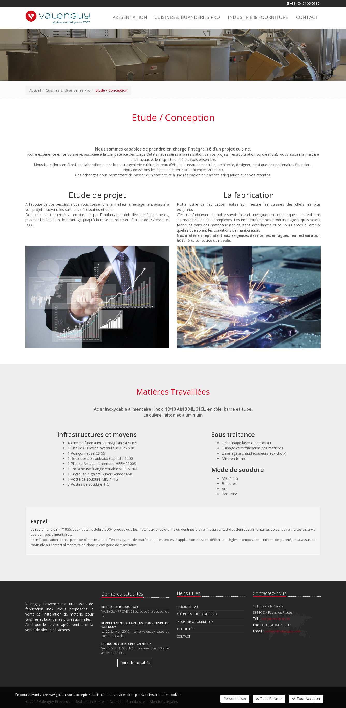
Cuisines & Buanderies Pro (187, 17)
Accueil (35, 90)
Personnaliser (235, 698)
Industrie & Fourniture (258, 17)
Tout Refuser (269, 698)
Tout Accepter (306, 698)
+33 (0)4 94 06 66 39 (304, 3)
